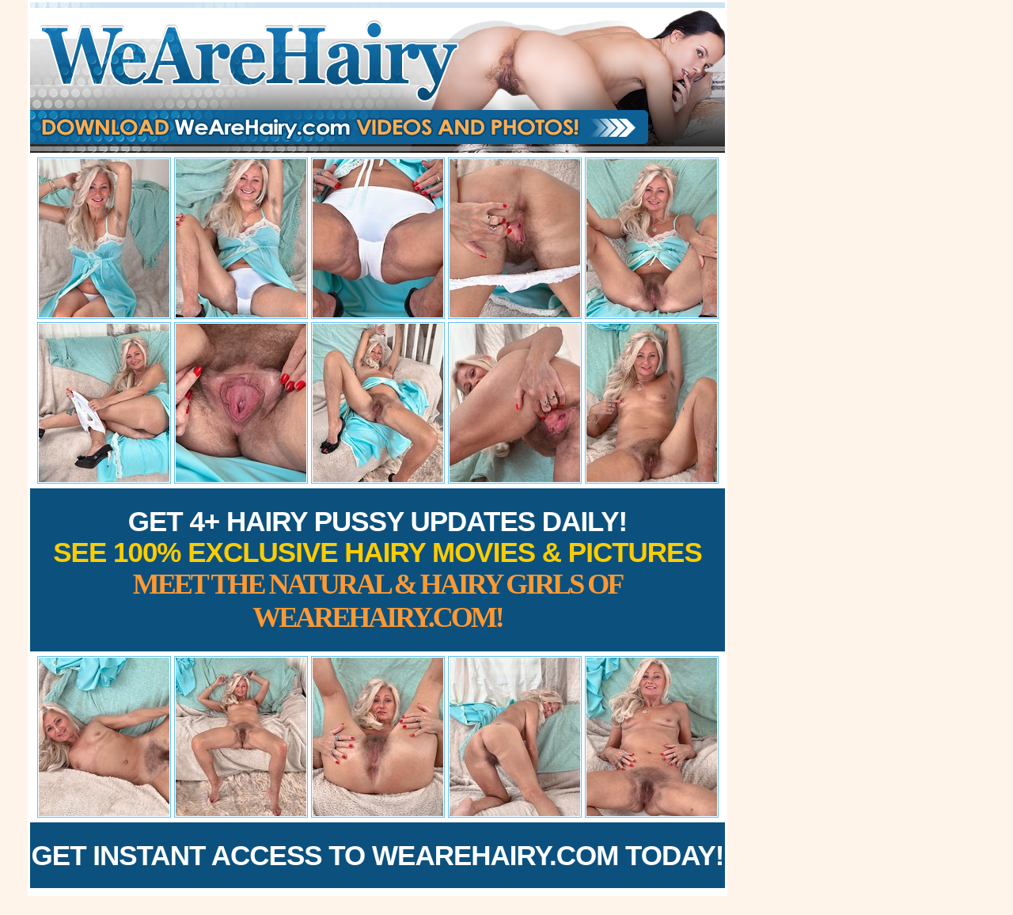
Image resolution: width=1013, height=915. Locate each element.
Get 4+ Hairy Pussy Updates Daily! (377, 569)
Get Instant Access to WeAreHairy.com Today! (378, 855)
